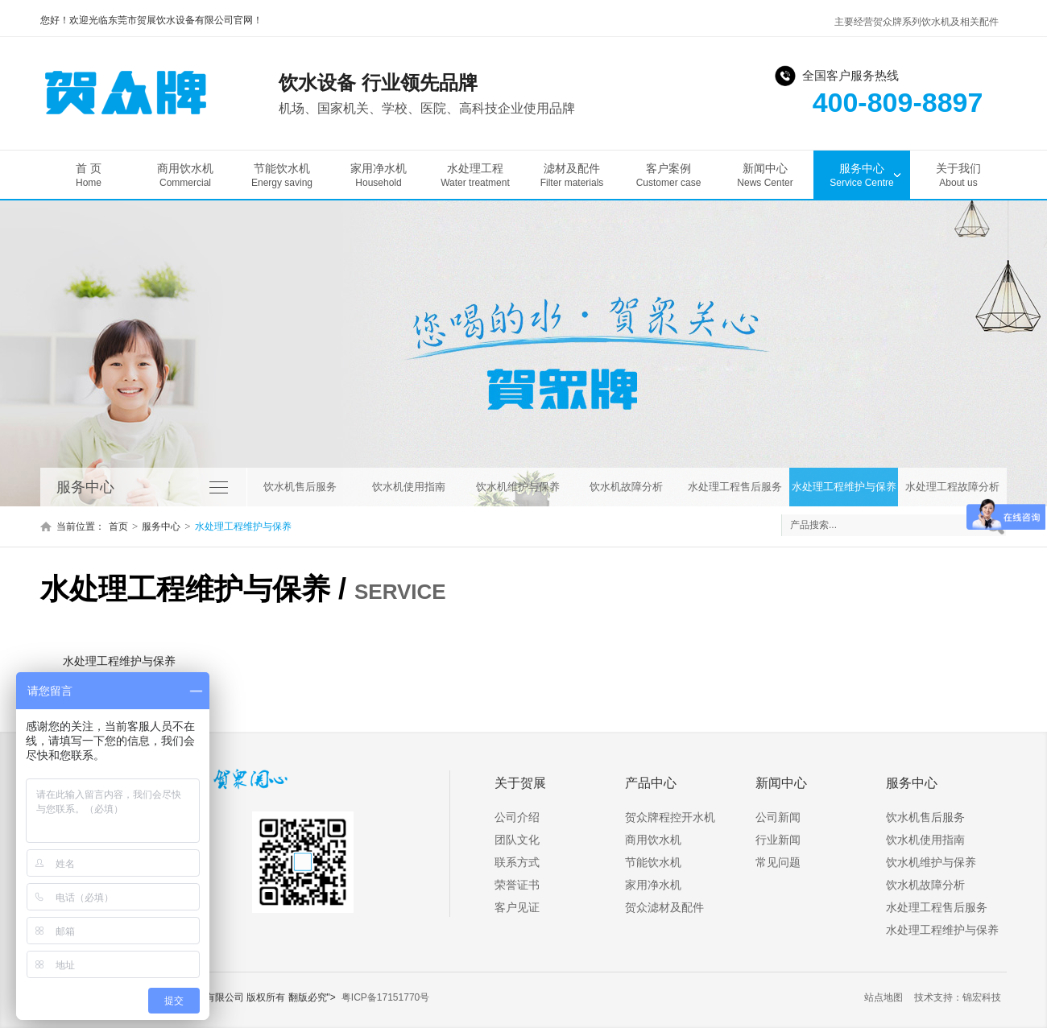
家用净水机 (378, 175)
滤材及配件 (572, 175)
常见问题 (778, 862)
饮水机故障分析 (626, 487)
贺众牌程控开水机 (670, 817)
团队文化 (517, 839)
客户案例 (668, 175)
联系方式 (517, 862)
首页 (118, 526)
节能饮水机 (282, 175)
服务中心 (861, 175)
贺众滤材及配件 (664, 907)
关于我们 (958, 175)
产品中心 (651, 783)
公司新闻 (778, 817)
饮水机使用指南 (408, 487)
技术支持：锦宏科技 (957, 997)
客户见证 (517, 907)
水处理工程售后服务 (735, 487)
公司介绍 (517, 817)
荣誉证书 (517, 884)
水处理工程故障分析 (952, 487)
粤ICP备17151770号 (385, 997)
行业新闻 (778, 839)
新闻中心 (765, 175)
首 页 (88, 175)
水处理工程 (475, 175)
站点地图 (883, 997)
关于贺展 (520, 783)
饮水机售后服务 (300, 487)
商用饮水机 (185, 175)
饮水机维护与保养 (518, 487)
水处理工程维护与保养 (844, 487)
